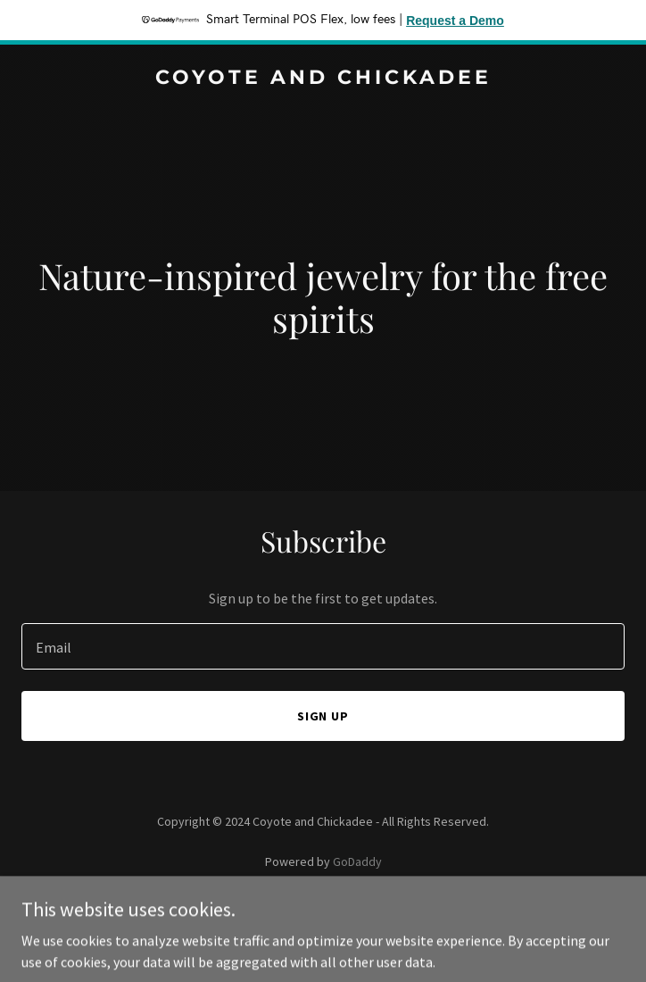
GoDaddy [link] (357, 861)
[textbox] (323, 646)
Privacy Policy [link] (323, 911)
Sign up (323, 716)
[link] (323, 78)
